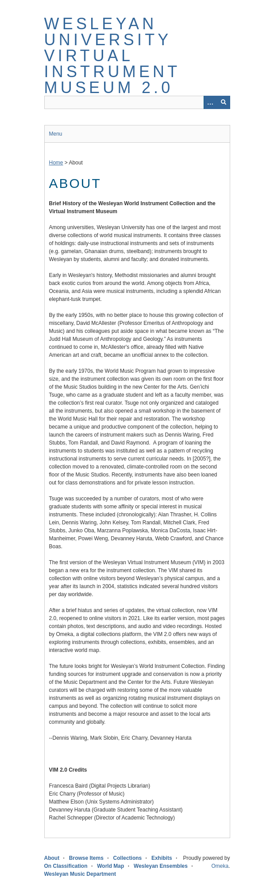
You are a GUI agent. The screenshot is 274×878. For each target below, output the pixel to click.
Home (56, 163)
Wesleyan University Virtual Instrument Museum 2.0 (112, 56)
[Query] (137, 102)
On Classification (66, 866)
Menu (55, 134)
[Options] (210, 102)
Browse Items (86, 858)
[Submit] (223, 102)
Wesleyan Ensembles (161, 866)
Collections (127, 858)
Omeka (219, 866)
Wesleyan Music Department (80, 874)
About (52, 858)
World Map (110, 866)
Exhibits (161, 858)
